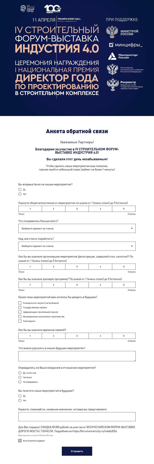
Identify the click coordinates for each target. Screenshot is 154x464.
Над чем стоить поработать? (36, 238)
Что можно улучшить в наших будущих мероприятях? (51, 348)
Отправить (77, 451)
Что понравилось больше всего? (38, 221)
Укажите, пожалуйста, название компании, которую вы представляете (62, 409)
